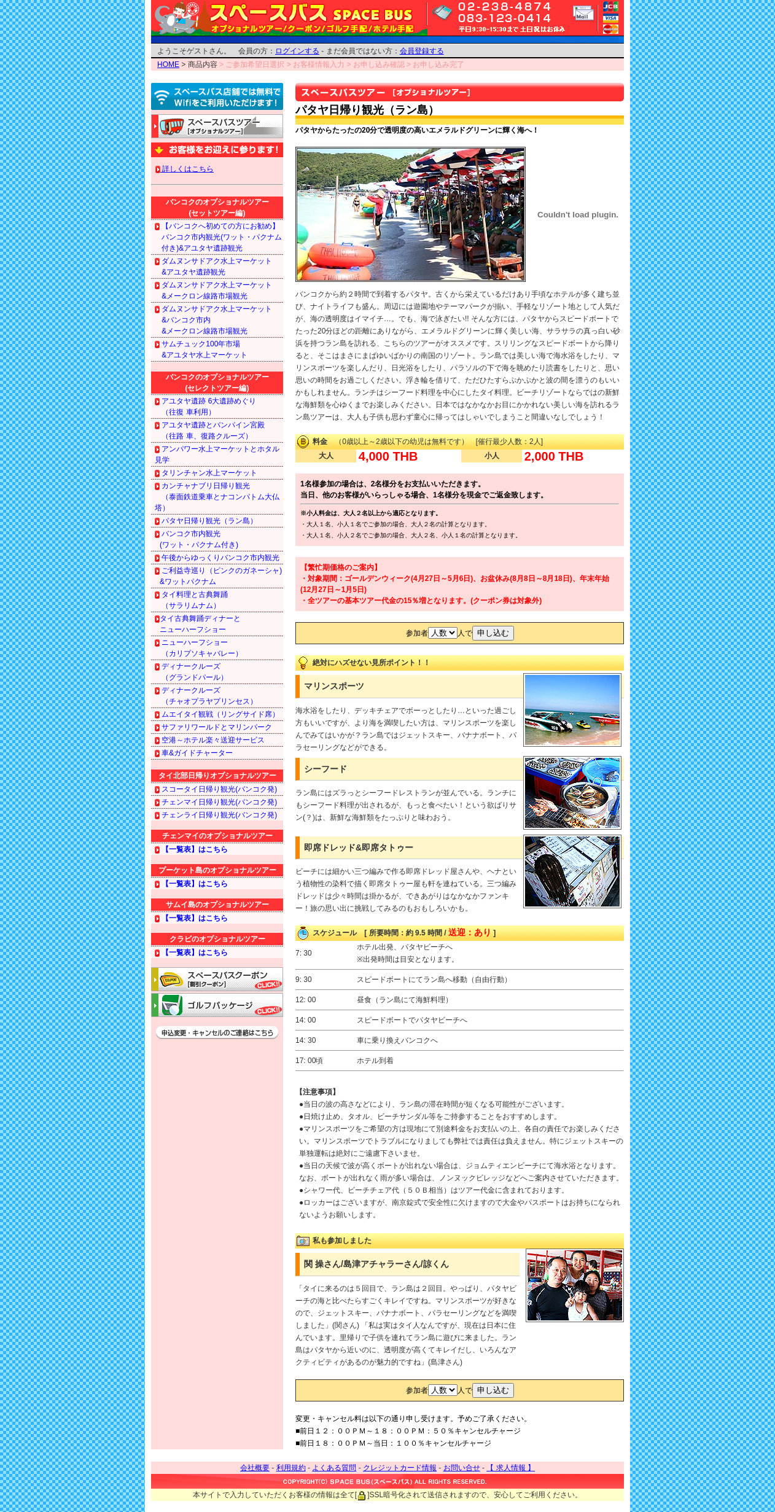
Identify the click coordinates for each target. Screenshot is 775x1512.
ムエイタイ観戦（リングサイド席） (217, 714)
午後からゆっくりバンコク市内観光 (217, 557)
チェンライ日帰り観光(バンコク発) (216, 815)
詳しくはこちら (184, 169)
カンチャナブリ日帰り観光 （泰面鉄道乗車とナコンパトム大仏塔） (217, 496)
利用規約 (291, 1467)
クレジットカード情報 (400, 1467)
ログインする (297, 51)
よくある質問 (334, 1467)
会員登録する (422, 51)
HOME (168, 64)
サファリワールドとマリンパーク (213, 727)
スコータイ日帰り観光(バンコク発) (216, 789)
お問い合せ (461, 1467)
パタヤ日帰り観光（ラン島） (206, 520)
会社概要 (255, 1467)
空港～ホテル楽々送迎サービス (210, 740)
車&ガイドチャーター (194, 753)
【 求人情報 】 (510, 1467)
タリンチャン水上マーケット (206, 473)
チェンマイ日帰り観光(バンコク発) (216, 802)
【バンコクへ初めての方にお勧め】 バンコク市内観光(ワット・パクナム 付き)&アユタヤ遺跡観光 (218, 237)
